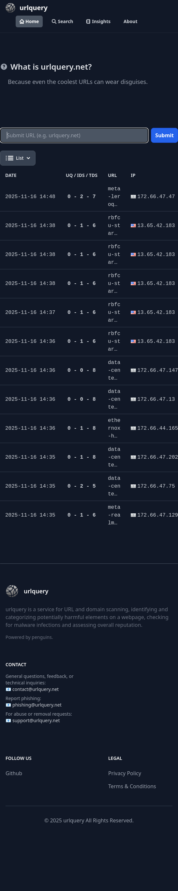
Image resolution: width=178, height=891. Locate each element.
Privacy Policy (124, 773)
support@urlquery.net (36, 720)
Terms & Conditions (132, 786)
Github (14, 773)
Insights (98, 21)
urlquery (73, 820)
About (130, 21)
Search (62, 21)
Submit (164, 135)
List (18, 158)
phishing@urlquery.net (37, 705)
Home (29, 21)
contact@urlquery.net (35, 689)
